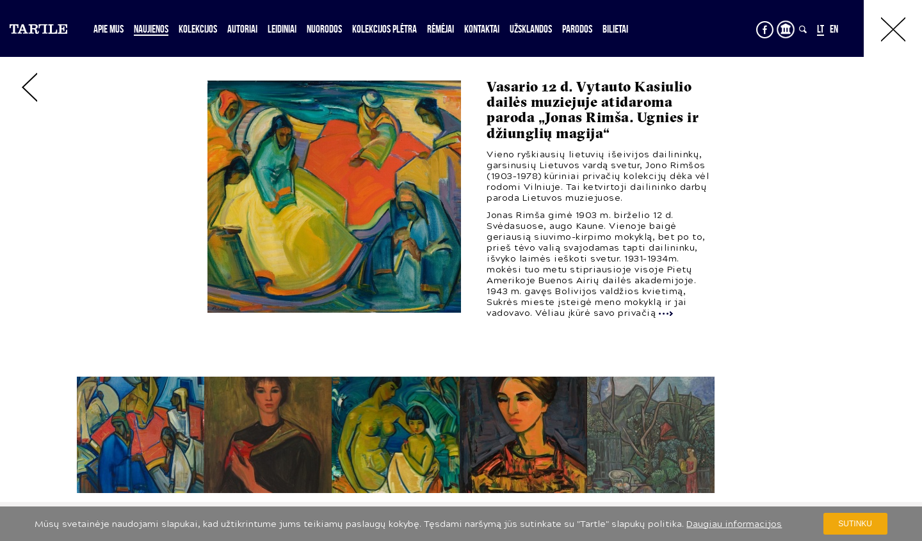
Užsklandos (531, 29)
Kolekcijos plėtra (384, 29)
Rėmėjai (440, 29)
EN (834, 29)
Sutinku (855, 523)
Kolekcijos (198, 29)
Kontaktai (481, 29)
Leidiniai (282, 29)
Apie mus (108, 29)
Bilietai (615, 29)
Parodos (577, 29)
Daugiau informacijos (734, 524)
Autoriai (242, 29)
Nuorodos (324, 29)
